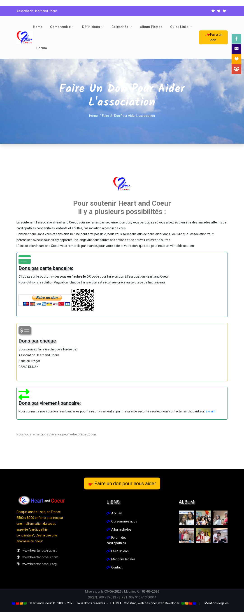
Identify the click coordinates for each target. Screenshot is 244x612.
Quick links (179, 27)
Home (38, 27)
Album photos (151, 27)
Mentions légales (121, 559)
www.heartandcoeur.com (37, 557)
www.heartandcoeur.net (36, 550)
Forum (41, 48)
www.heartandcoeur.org (36, 564)
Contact (115, 567)
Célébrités (120, 27)
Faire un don (213, 37)
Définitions (91, 27)
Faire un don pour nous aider (122, 483)
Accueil (114, 513)
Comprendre (60, 27)
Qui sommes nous (122, 521)
